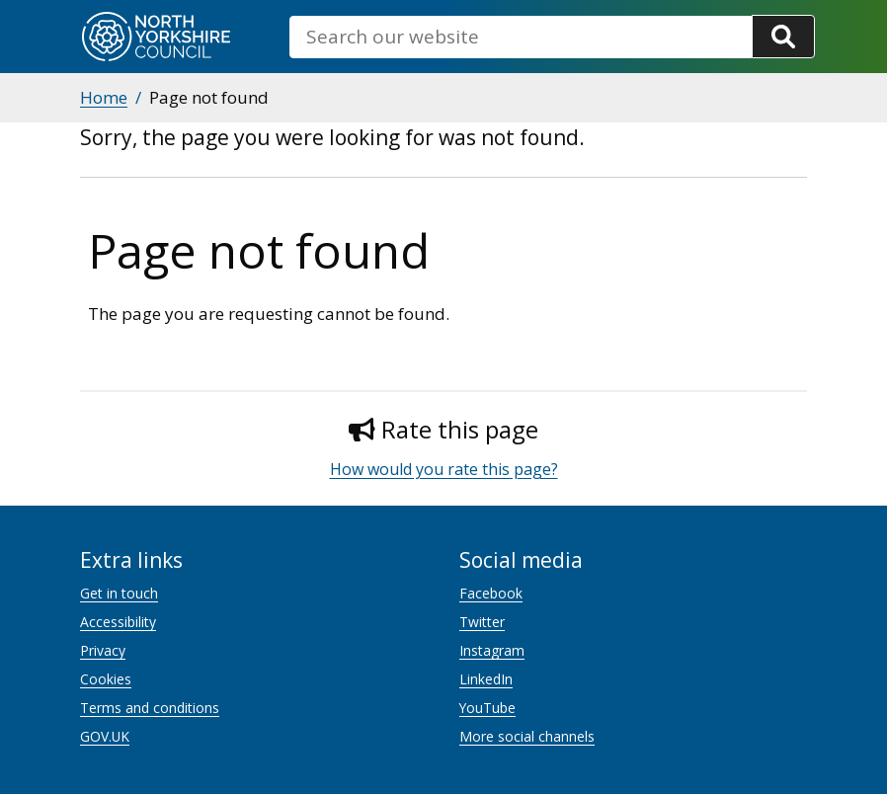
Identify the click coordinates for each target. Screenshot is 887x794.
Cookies (105, 679)
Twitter (482, 621)
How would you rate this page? (444, 469)
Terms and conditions (149, 707)
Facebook (491, 593)
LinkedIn (486, 679)
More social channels (527, 736)
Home (103, 97)
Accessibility (118, 621)
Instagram (491, 650)
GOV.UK (104, 736)
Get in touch (119, 593)
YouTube (487, 707)
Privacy (102, 650)
